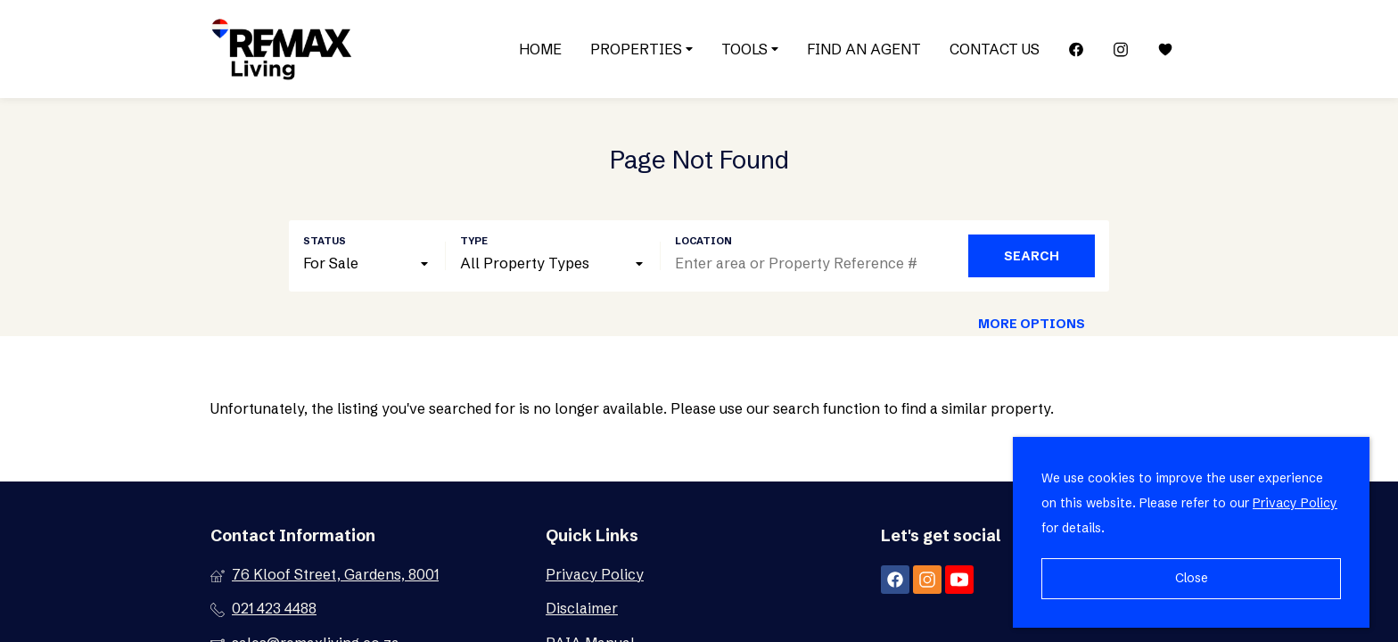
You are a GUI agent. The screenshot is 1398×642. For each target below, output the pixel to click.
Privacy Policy (595, 574)
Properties (641, 49)
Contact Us (995, 49)
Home (540, 49)
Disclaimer (582, 608)
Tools (749, 49)
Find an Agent (864, 49)
